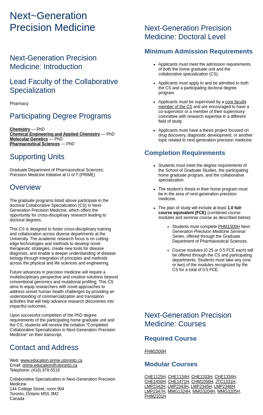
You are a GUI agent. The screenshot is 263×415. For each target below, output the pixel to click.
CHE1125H (155, 376)
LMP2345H (201, 386)
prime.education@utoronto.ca (50, 365)
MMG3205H (228, 391)
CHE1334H (225, 376)
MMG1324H (179, 391)
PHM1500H (229, 226)
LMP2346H (224, 386)
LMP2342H (155, 386)
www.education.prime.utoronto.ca (51, 360)
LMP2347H (155, 391)
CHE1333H (202, 376)
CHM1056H (202, 381)
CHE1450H (155, 381)
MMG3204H (203, 391)
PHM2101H (155, 396)
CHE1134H (178, 376)
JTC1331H (225, 381)
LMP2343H (178, 386)
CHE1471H (178, 381)
